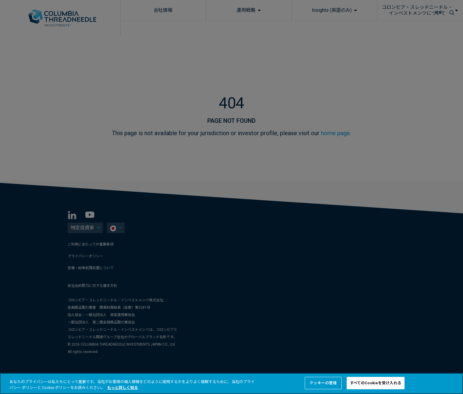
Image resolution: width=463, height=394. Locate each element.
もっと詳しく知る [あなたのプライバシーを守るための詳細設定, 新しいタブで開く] (122, 387)
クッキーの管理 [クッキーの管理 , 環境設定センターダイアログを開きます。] (323, 383)
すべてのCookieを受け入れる (375, 383)
